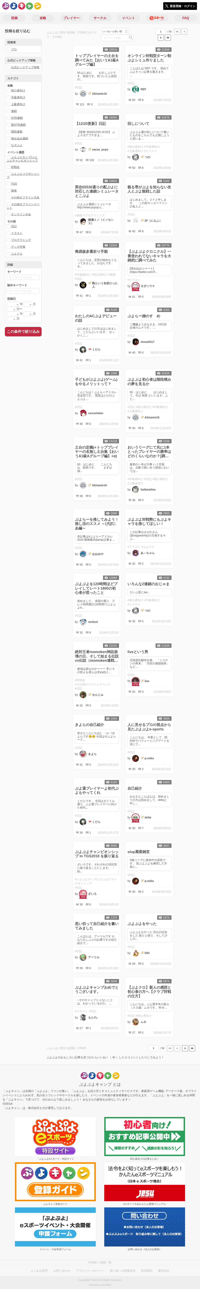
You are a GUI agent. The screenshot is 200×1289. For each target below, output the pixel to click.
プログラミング (21, 240)
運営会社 (163, 1270)
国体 (14, 190)
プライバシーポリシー (90, 1270)
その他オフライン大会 (25, 197)
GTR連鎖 (17, 117)
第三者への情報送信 (122, 1270)
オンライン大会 (21, 214)
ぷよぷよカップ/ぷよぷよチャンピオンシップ (22, 159)
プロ (14, 49)
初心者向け (18, 90)
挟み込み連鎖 (19, 138)
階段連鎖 (16, 131)
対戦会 (15, 167)
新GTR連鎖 (18, 124)
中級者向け (18, 97)
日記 (14, 226)
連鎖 (14, 111)
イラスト (16, 233)
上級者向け (18, 104)
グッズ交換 (18, 246)
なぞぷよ (16, 145)
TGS (14, 183)
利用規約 (146, 1270)
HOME (92, 1262)
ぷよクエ (16, 253)
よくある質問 (39, 1270)
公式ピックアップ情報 (25, 67)
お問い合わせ (61, 1270)
